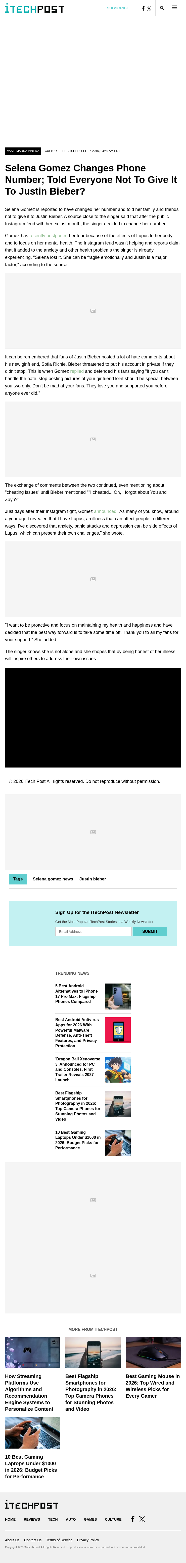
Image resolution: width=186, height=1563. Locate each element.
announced (106, 511)
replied (77, 371)
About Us (12, 1540)
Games (90, 1519)
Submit (150, 931)
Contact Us (32, 1540)
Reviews (32, 1519)
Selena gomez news (53, 879)
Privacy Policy (88, 1540)
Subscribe (118, 8)
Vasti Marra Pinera (23, 151)
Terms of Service (59, 1540)
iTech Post (35, 781)
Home (10, 1519)
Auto (71, 1519)
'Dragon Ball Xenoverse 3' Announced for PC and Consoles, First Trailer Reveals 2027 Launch (77, 1069)
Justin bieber (92, 879)
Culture (52, 151)
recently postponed (48, 235)
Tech (53, 1519)
